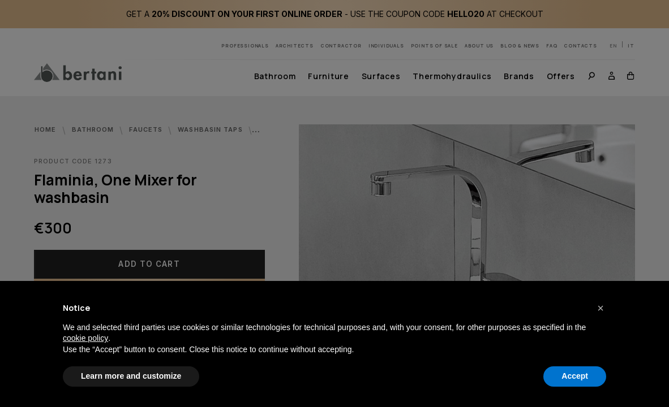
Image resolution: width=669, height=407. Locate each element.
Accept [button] (574, 375)
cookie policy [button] (85, 338)
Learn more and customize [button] (131, 375)
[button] (600, 308)
